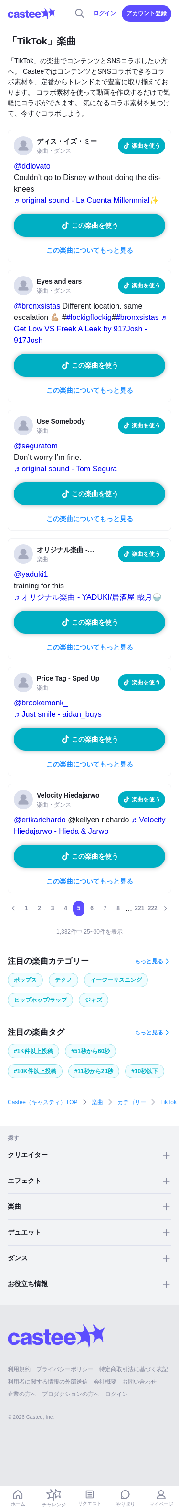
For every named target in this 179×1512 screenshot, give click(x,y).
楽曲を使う (146, 145)
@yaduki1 (31, 574)
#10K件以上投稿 (35, 1071)
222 (153, 908)
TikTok (168, 1102)
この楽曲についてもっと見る (89, 250)
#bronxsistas (137, 317)
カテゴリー (131, 1102)
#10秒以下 (144, 1071)
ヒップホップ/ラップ (40, 1000)
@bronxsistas (37, 306)
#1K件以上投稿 (33, 1051)
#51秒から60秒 (90, 1051)
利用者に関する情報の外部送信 (48, 1381)
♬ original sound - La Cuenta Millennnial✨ (86, 200)
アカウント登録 (146, 13)
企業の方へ (22, 1394)
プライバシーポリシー (65, 1369)
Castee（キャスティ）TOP (42, 1102)
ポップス (25, 980)
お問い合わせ (139, 1381)
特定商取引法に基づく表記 (133, 1369)
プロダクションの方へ (70, 1394)
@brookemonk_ (41, 703)
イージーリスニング (116, 980)
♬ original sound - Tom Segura (65, 469)
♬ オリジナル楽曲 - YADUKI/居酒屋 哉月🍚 (88, 597)
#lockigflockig (89, 317)
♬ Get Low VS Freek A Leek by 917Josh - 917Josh (90, 328)
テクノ (63, 980)
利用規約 (19, 1369)
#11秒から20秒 (93, 1071)
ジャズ (93, 1000)
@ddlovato (32, 166)
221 (139, 908)
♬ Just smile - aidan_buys (58, 714)
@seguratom (36, 446)
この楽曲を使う (95, 225)
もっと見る (149, 961)
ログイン (104, 13)
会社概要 (105, 1381)
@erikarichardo (40, 820)
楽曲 (97, 1102)
